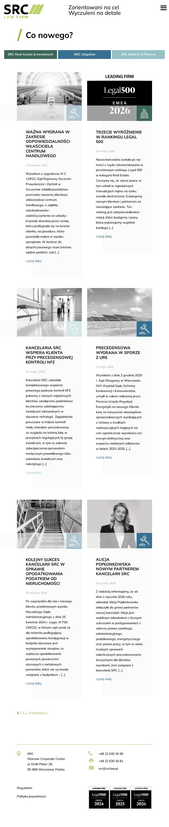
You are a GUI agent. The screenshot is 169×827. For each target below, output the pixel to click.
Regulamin (24, 788)
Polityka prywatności (31, 796)
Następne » (40, 713)
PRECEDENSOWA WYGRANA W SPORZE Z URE (118, 352)
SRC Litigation (84, 54)
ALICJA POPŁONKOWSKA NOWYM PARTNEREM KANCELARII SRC (117, 566)
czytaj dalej (33, 261)
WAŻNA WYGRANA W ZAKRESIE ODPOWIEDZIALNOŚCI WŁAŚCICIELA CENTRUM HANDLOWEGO (48, 143)
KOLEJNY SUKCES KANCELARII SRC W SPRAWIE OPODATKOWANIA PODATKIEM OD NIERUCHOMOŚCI (45, 571)
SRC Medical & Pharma (138, 54)
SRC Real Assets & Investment (31, 54)
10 (29, 713)
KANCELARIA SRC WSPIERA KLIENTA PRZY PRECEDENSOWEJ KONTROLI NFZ (49, 355)
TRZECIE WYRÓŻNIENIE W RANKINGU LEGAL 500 (119, 137)
